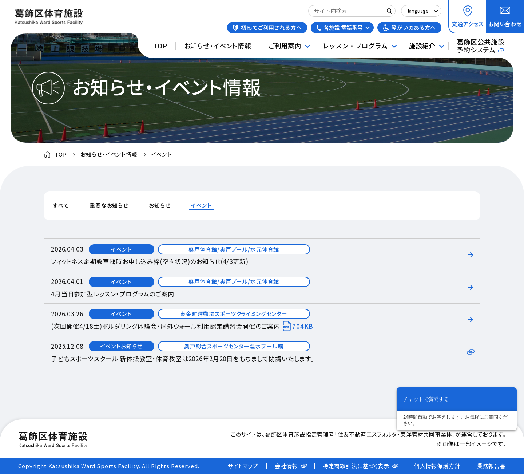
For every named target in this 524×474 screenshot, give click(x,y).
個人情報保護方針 (437, 466)
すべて (61, 205)
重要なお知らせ (109, 205)
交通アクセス (468, 24)
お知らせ (159, 205)
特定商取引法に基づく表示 (356, 466)
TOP (160, 45)
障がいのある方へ (413, 27)
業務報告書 (491, 466)
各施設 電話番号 (343, 27)
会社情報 (286, 466)
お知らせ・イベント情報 (217, 45)
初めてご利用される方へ (271, 27)
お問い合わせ (505, 24)
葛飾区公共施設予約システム (481, 45)
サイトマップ (243, 466)
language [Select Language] (418, 10)
